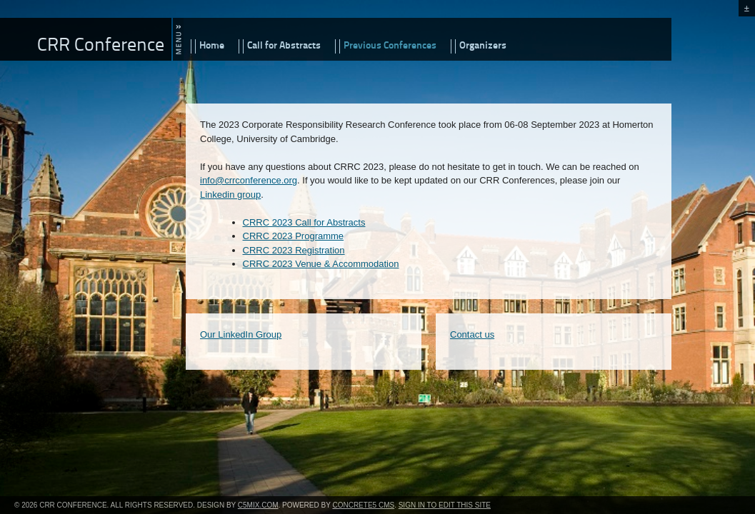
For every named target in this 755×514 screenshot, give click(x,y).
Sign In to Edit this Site (445, 505)
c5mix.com (258, 505)
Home (211, 46)
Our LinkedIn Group (240, 334)
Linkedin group (230, 194)
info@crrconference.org (248, 180)
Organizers (482, 46)
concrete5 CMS (363, 505)
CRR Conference (100, 46)
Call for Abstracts (284, 46)
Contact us (472, 334)
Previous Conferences (390, 46)
